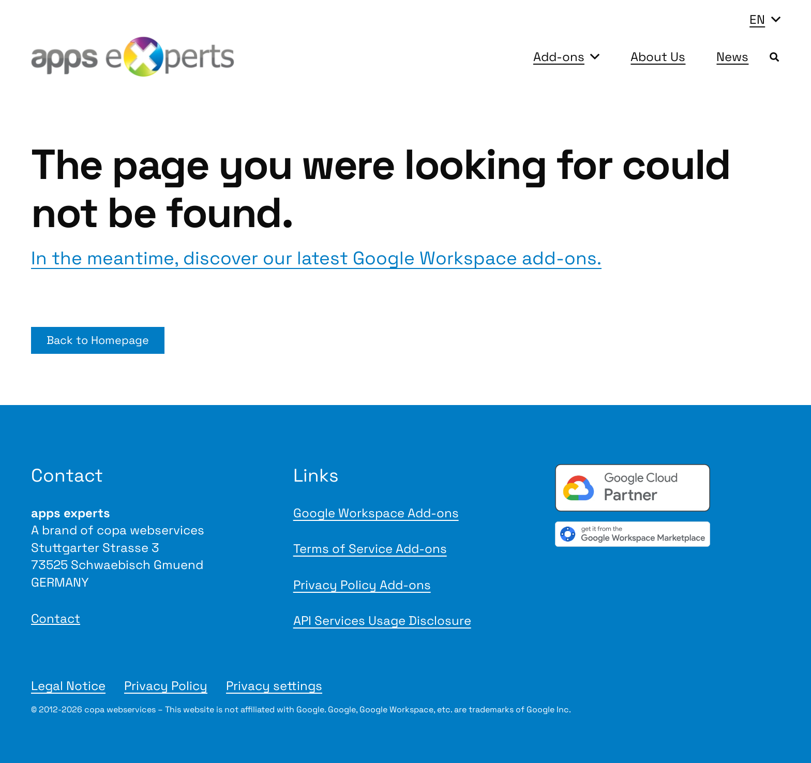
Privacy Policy (165, 686)
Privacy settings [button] (274, 686)
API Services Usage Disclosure (382, 620)
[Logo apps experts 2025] (132, 57)
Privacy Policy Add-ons (362, 585)
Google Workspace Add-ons (376, 513)
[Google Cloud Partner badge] (667, 488)
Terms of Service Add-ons (370, 549)
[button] (764, 19)
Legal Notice (68, 686)
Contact (55, 618)
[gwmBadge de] (667, 534)
